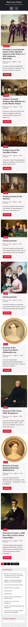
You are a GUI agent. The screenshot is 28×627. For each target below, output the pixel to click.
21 (12, 564)
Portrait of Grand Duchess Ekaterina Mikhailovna (11, 468)
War (5, 529)
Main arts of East (14, 2)
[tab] (11, 8)
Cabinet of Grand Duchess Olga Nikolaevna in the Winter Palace (14, 101)
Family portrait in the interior (12, 588)
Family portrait (10, 241)
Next (16, 564)
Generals (6, 46)
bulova (15, 61)
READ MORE (7, 75)
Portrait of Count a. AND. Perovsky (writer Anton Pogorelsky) (14, 535)
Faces (5, 193)
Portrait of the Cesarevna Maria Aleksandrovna (10, 350)
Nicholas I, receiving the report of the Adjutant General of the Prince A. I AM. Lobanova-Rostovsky (14, 54)
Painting (6, 95)
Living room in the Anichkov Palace (13, 585)
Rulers (5, 146)
